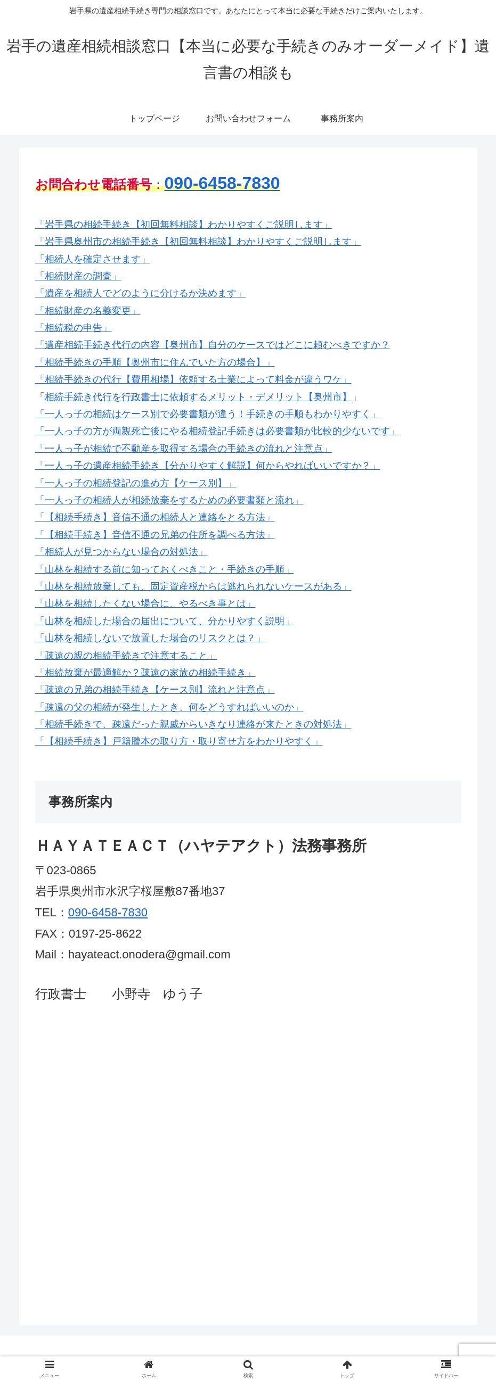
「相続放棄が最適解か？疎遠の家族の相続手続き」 (145, 672)
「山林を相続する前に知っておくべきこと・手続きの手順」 (164, 569)
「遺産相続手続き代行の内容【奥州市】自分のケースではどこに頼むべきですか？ (212, 344)
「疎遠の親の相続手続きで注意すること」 (126, 655)
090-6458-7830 (108, 912)
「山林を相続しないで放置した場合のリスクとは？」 (150, 638)
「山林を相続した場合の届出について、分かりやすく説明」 (164, 621)
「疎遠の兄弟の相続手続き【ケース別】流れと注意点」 (155, 689)
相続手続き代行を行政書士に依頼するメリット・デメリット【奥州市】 (198, 397)
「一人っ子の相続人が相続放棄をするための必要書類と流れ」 (169, 500)
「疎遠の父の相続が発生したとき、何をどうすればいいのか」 (169, 707)
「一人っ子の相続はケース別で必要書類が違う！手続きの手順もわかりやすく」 (207, 414)
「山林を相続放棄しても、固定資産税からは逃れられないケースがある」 (193, 586)
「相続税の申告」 (73, 327)
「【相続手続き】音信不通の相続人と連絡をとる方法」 (155, 517)
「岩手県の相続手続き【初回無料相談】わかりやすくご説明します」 (183, 224)
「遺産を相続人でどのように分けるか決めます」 (140, 293)
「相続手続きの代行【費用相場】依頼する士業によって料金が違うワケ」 (193, 379)
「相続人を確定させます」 (92, 259)
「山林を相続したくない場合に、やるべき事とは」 (145, 603)
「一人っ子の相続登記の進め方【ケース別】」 (136, 483)
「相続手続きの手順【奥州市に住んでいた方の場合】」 (155, 362)
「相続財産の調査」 (78, 276)
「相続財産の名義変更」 (88, 310)
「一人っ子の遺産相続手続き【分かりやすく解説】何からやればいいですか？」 (207, 465)
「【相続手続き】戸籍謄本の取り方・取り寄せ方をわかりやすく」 (179, 741)
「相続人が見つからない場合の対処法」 (121, 551)
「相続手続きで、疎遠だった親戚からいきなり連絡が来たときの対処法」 (193, 724)
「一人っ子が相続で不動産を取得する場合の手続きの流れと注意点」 (183, 448)
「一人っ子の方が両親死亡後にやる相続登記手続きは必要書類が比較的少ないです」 (217, 431)
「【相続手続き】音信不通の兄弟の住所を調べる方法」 (155, 534)
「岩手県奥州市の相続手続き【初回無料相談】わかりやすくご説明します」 (198, 241)
